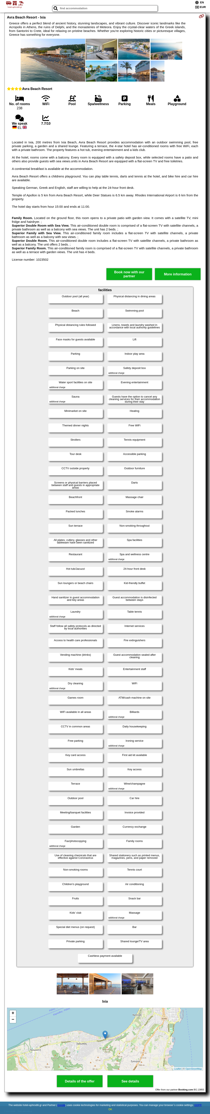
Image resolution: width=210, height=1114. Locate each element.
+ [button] (13, 1013)
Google (61, 1105)
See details (130, 1081)
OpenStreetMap (193, 1069)
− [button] (13, 1020)
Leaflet (177, 1069)
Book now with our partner (129, 274)
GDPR (198, 1105)
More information (178, 274)
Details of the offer (79, 1081)
